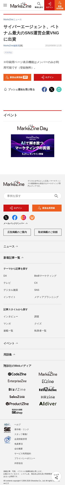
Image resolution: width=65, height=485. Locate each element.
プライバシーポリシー (24, 458)
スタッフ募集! (20, 434)
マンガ (7, 323)
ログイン (47, 77)
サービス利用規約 (22, 453)
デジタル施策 (10, 290)
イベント (11, 343)
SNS (36, 290)
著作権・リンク (21, 429)
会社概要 (18, 449)
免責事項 (18, 444)
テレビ (7, 282)
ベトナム (8, 52)
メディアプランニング (46, 297)
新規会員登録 (16, 77)
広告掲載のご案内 (17, 232)
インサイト (9, 297)
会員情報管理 (20, 439)
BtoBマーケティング (45, 275)
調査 (36, 316)
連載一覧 (8, 330)
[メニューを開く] (5, 5)
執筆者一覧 (40, 330)
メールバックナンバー (15, 223)
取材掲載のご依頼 (48, 232)
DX (5, 275)
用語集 (9, 354)
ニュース (11, 246)
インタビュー (10, 316)
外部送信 (18, 463)
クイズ (38, 323)
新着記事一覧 (13, 258)
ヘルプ (17, 424)
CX (36, 282)
